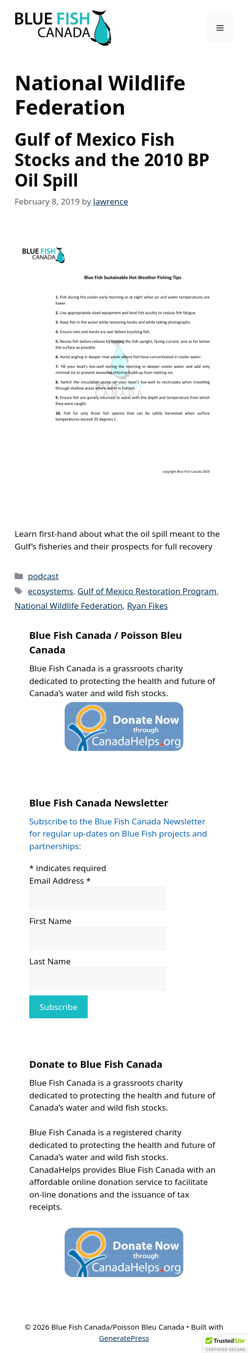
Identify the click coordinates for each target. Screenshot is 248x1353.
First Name (50, 920)
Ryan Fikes (147, 605)
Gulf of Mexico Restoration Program (147, 591)
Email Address (60, 880)
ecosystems (50, 591)
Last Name (50, 961)
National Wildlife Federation (69, 605)
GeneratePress (124, 1338)
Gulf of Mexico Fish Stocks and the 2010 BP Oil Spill (112, 159)
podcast (43, 576)
